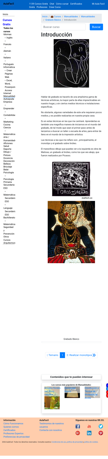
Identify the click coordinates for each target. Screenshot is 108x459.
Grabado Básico (53, 20)
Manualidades (10, 96)
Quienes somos (11, 427)
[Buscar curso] (63, 27)
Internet (7, 93)
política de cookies (91, 442)
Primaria (7, 182)
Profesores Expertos (13, 433)
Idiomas (7, 34)
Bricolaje (7, 166)
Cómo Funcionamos (13, 423)
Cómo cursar (62, 3)
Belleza (7, 163)
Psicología (8, 172)
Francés (7, 44)
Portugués (8, 64)
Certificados (9, 430)
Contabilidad (9, 115)
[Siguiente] (81, 355)
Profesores (42, 7)
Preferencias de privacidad (16, 436)
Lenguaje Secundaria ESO (9, 211)
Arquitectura (9, 243)
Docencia (8, 158)
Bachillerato (9, 217)
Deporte (7, 149)
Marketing (8, 121)
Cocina (6, 124)
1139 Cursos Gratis (39, 3)
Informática (9, 67)
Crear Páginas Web (9, 73)
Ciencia (7, 127)
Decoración (9, 161)
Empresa (7, 102)
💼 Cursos (56, 16)
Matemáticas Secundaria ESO (9, 198)
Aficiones (8, 143)
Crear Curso (55, 7)
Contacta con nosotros (50, 430)
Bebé (5, 169)
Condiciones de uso (59, 442)
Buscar (96, 27)
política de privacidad (74, 442)
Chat (52, 3)
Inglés (9, 37)
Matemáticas (9, 134)
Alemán (7, 51)
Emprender (8, 108)
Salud (6, 146)
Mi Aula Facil (98, 3)
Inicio (5, 14)
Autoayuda (8, 99)
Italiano (7, 57)
